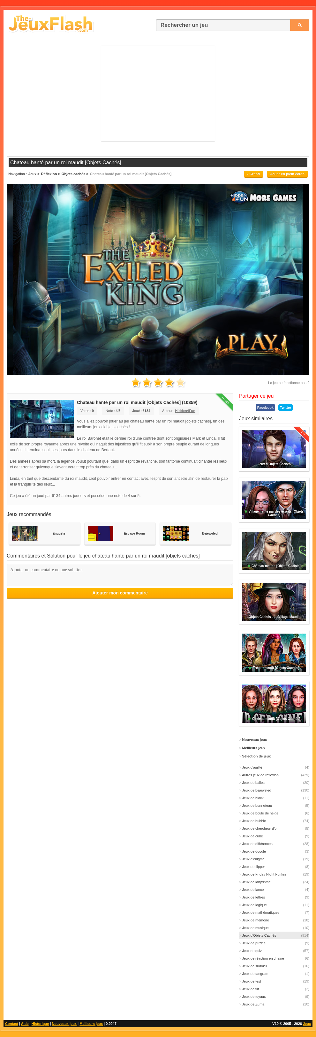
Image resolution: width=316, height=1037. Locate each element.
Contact (11, 1024)
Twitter (285, 407)
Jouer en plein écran (287, 174)
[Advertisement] (158, 93)
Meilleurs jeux (91, 1024)
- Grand (253, 174)
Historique (40, 1024)
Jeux (307, 1024)
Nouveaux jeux (64, 1024)
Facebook (265, 407)
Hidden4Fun (185, 411)
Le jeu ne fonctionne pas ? (288, 383)
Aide (25, 1024)
